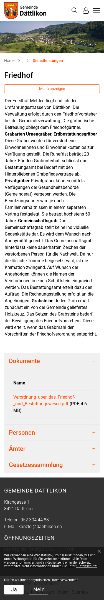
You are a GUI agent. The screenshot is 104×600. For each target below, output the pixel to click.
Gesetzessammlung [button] (36, 464)
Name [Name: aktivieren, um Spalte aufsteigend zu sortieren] (19, 383)
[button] (74, 10)
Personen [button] (22, 432)
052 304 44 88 (35, 519)
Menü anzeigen (52, 88)
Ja (14, 589)
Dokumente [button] (24, 361)
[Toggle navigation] (96, 10)
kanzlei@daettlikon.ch (40, 526)
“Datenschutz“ (86, 566)
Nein (39, 589)
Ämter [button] (17, 448)
